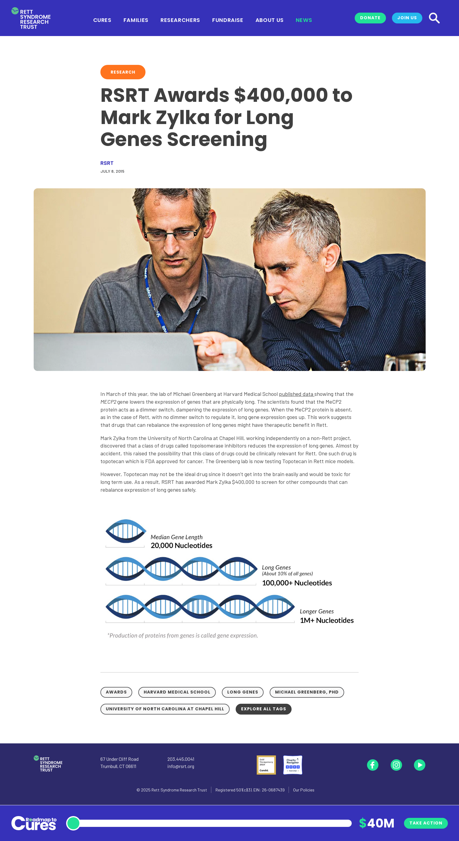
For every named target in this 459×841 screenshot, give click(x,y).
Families (136, 19)
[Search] (434, 18)
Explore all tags (263, 709)
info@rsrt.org (180, 766)
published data (296, 393)
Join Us (407, 18)
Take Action (425, 823)
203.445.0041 (180, 759)
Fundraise (227, 19)
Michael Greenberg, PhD (307, 692)
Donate (370, 18)
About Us (270, 19)
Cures (102, 19)
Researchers (180, 19)
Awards (116, 692)
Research (123, 72)
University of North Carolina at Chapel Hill (165, 709)
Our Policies (303, 789)
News (304, 19)
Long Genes (242, 692)
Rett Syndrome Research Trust (179, 789)
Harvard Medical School (177, 692)
